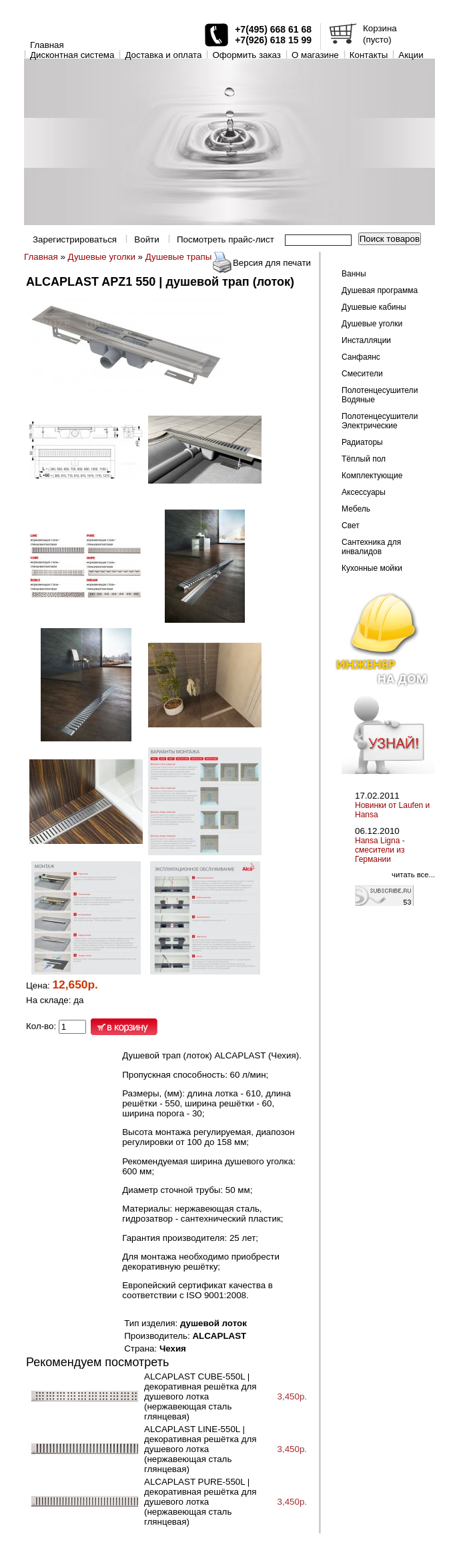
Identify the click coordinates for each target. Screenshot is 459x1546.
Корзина (380, 28)
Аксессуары (364, 492)
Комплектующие (372, 475)
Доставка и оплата (163, 55)
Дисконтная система (72, 55)
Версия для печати (272, 263)
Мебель (356, 509)
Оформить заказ (246, 55)
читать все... (413, 875)
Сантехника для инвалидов (371, 547)
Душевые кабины (374, 307)
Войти (146, 239)
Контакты (369, 55)
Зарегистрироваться (75, 239)
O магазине (315, 55)
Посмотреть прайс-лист (225, 239)
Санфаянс (361, 357)
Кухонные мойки (372, 568)
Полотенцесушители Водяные (380, 395)
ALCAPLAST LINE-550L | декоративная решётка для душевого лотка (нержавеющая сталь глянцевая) (200, 1449)
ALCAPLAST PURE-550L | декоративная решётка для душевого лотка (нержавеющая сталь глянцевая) (200, 1502)
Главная (47, 45)
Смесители (362, 373)
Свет (351, 525)
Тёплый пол (364, 459)
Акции (410, 55)
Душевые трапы (178, 257)
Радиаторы (362, 442)
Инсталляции (366, 340)
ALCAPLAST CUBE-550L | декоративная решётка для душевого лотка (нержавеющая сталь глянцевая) (200, 1396)
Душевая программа (380, 290)
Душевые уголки (101, 257)
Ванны (354, 273)
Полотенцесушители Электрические (380, 421)
